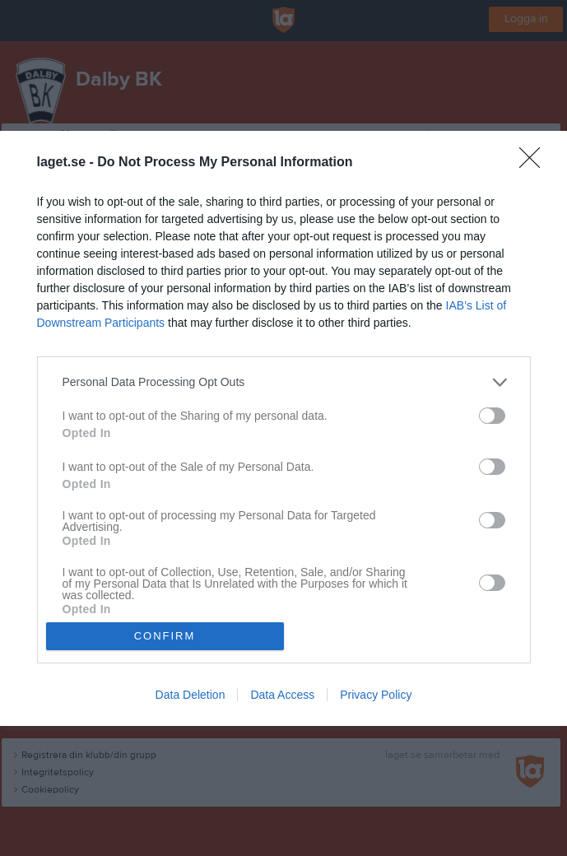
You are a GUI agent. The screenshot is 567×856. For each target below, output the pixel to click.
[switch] (492, 415)
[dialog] (283, 428)
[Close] (535, 163)
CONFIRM (165, 636)
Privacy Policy (375, 694)
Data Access (282, 694)
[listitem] (284, 382)
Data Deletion (190, 694)
